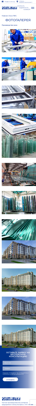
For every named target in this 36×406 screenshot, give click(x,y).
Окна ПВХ (12, 16)
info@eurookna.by (7, 1)
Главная (5, 16)
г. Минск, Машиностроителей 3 (24, 2)
